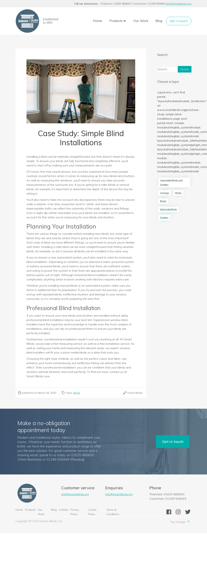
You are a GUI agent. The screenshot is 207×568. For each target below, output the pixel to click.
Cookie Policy (92, 512)
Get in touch (179, 21)
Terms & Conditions (112, 512)
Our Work (141, 21)
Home (97, 21)
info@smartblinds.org (178, 3)
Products (30, 509)
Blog (158, 21)
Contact (63, 509)
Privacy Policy (74, 512)
